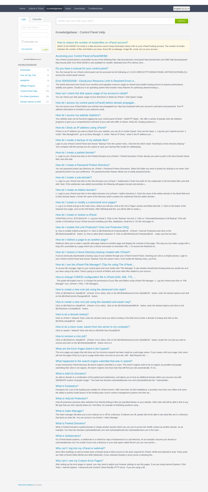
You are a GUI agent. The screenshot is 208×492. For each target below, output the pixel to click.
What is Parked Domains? (71, 423)
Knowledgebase (54, 8)
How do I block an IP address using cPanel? (81, 127)
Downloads (79, 8)
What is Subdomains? (68, 436)
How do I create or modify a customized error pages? (86, 202)
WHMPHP (34, 80)
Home (22, 8)
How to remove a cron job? (71, 336)
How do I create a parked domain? (75, 152)
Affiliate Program (34, 86)
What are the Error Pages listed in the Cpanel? (82, 348)
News (68, 8)
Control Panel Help (34, 91)
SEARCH (181, 21)
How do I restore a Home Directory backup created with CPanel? (93, 252)
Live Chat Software (29, 59)
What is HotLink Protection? (72, 398)
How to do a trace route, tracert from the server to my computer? (93, 327)
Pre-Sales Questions (34, 96)
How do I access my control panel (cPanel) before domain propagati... (96, 102)
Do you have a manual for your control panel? (82, 68)
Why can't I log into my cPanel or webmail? (80, 448)
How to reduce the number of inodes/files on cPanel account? (92, 42)
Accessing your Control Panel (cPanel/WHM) (81, 56)
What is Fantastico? (67, 386)
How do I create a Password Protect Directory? (83, 165)
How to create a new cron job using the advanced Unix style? (91, 289)
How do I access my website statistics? (78, 115)
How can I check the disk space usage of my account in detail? (92, 93)
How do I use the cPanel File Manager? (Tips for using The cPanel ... (95, 264)
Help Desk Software (25, 485)
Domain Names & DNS (34, 101)
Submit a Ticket (36, 8)
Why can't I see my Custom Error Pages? (79, 460)
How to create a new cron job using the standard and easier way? (93, 302)
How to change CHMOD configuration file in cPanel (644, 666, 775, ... (96, 277)
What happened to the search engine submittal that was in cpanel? (94, 361)
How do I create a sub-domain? (74, 177)
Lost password (26, 49)
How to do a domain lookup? (72, 314)
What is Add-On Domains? (71, 373)
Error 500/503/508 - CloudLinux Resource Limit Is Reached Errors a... (96, 81)
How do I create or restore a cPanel (76, 215)
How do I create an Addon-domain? (76, 190)
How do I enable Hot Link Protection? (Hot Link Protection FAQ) (92, 227)
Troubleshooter (95, 8)
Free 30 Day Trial (34, 75)
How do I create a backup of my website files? (82, 140)
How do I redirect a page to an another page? (82, 239)
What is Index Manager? (70, 411)
